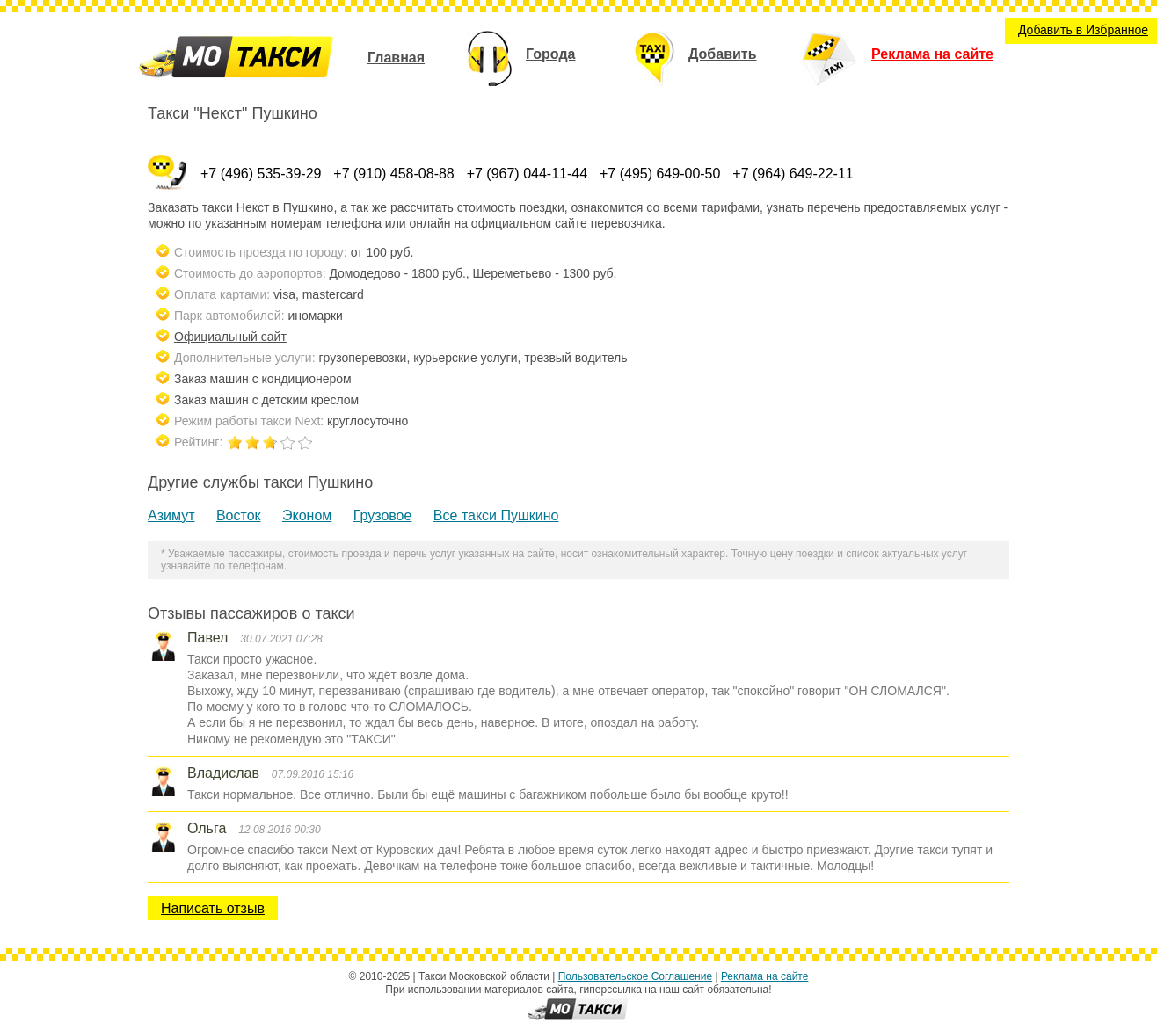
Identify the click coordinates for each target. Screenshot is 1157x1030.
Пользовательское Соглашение (635, 976)
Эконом (306, 515)
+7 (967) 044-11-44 (527, 173)
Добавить (695, 54)
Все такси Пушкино (496, 515)
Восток (238, 515)
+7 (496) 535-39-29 (260, 173)
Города (521, 54)
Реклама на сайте (897, 54)
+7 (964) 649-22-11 (792, 173)
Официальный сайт (230, 337)
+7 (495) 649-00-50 (660, 173)
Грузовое (382, 515)
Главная (396, 57)
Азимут (171, 515)
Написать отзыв (213, 908)
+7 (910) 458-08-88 (393, 173)
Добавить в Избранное (1083, 30)
